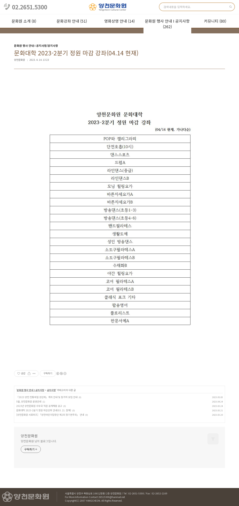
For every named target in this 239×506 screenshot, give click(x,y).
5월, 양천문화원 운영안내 (28, 401)
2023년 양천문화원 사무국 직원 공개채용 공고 (39, 405)
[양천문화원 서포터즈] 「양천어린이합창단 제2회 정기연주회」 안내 (50, 414)
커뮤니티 (215, 21)
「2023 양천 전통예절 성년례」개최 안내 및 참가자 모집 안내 (47, 397)
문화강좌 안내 (72, 21)
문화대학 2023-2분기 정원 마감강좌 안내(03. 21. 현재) (43, 410)
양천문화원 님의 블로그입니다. (39, 441)
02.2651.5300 (29, 7)
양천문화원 (29, 435)
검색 (230, 7)
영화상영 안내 (119, 21)
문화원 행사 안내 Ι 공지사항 (167, 23)
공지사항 (51, 390)
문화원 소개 (24, 21)
